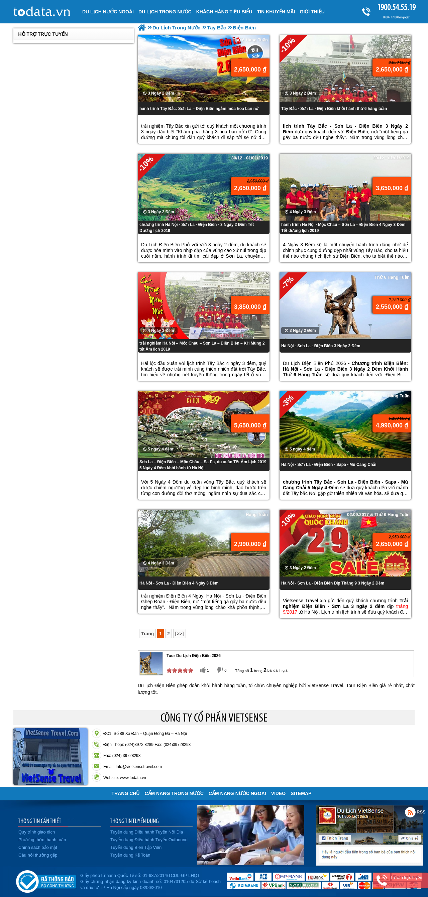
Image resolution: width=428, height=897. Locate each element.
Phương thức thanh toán (42, 839)
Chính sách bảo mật (37, 847)
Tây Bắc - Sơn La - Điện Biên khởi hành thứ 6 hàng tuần (334, 108)
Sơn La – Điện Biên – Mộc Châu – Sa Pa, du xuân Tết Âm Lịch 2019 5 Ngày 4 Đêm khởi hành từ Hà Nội (202, 465)
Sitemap (301, 793)
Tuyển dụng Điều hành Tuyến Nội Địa (146, 832)
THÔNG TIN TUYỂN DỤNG (134, 821)
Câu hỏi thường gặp (38, 855)
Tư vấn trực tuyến (406, 877)
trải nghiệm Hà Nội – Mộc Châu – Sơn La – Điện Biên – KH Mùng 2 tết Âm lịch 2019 (202, 346)
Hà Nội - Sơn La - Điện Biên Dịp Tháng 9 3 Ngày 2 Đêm (332, 583)
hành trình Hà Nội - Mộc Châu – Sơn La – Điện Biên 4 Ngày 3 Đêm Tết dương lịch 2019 (343, 227)
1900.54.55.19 (396, 7)
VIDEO (278, 793)
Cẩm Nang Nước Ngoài (237, 793)
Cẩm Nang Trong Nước (173, 793)
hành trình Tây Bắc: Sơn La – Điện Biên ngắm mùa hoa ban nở (198, 108)
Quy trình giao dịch (36, 832)
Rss (410, 812)
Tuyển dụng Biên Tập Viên (136, 847)
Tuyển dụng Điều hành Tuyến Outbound (149, 839)
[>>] (179, 633)
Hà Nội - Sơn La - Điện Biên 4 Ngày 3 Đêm (178, 583)
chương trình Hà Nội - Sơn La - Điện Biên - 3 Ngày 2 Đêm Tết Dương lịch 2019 (196, 227)
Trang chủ (126, 793)
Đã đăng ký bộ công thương (46, 880)
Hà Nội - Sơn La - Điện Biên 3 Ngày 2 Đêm (320, 346)
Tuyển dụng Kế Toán (130, 855)
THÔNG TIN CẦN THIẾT (39, 821)
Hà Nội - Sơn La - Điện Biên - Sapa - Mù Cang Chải (329, 464)
